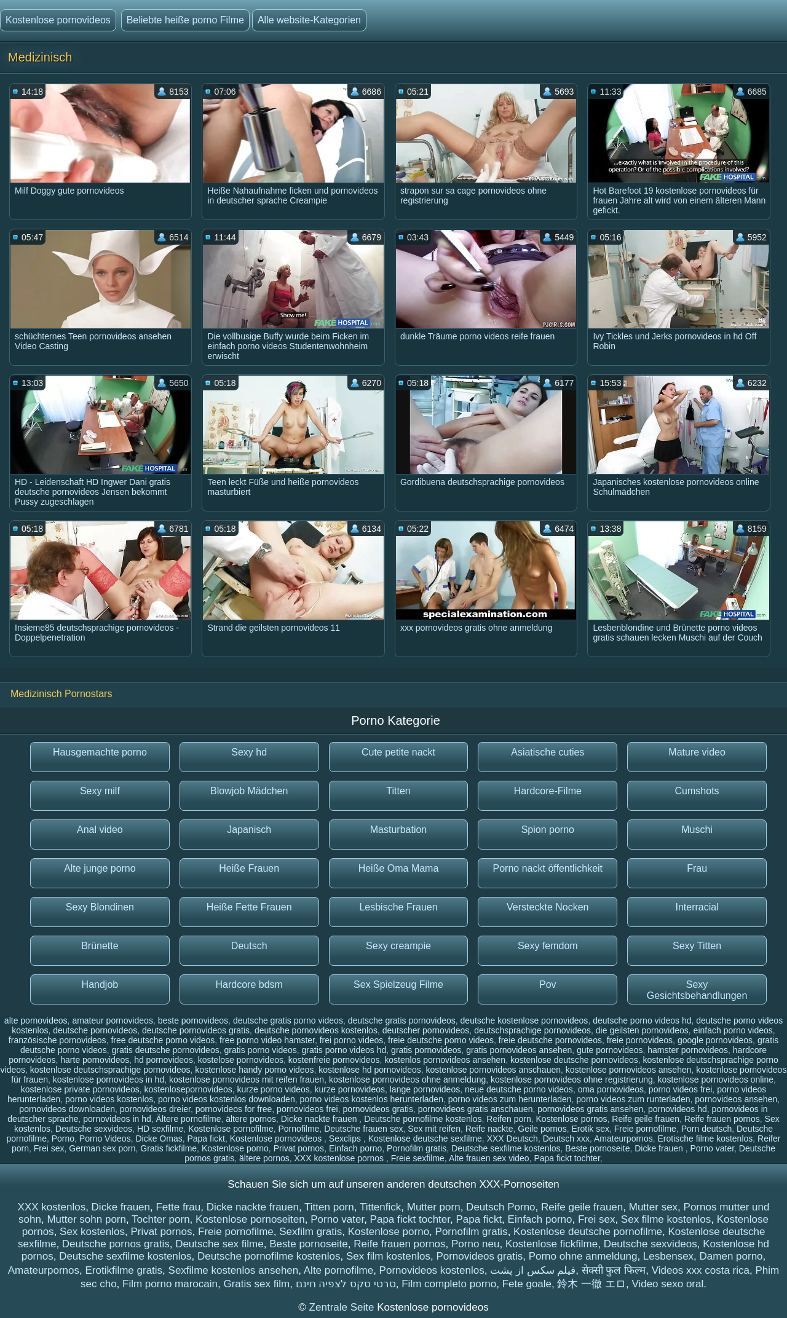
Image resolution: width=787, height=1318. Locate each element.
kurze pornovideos (350, 1089)
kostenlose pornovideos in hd (108, 1079)
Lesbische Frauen (398, 907)
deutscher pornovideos (426, 1030)
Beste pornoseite (597, 1148)
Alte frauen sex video (489, 1158)
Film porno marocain (170, 1284)
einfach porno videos (733, 1030)
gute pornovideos (610, 1050)
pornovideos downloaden (67, 1109)
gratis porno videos (260, 1050)
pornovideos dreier (155, 1109)
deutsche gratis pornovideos (402, 1020)
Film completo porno (448, 1284)
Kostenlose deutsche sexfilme (425, 1138)
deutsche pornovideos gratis (196, 1030)
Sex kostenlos (92, 1231)
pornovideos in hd (117, 1119)
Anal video (100, 829)
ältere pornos (251, 1119)
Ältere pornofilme (188, 1119)
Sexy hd (249, 752)
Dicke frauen (660, 1148)
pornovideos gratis (378, 1109)
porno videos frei (681, 1089)
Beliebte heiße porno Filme (185, 20)
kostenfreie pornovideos (334, 1060)
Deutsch (249, 946)
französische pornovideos (57, 1040)
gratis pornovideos (426, 1050)
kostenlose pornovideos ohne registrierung (572, 1079)
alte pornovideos (36, 1020)
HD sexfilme (160, 1129)
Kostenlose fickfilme (551, 1244)
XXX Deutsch (512, 1138)
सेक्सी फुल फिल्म (614, 1270)
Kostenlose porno (235, 1148)
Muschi (697, 829)
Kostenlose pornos (571, 1119)
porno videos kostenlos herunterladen (371, 1099)
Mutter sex (653, 1207)
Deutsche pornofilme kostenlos (422, 1119)
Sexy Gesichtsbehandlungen (697, 990)
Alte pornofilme (338, 1270)
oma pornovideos (611, 1089)
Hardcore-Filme (548, 791)
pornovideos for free (234, 1109)
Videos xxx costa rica (700, 1270)
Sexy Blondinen (100, 907)
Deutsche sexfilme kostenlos (505, 1148)
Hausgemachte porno (100, 752)
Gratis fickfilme (168, 1148)
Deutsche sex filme (219, 1244)
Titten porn (329, 1207)
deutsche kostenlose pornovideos (524, 1020)
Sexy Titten (697, 946)
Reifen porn (508, 1119)
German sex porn (102, 1148)
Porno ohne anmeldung (583, 1256)
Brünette (99, 946)
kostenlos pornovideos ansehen (444, 1060)
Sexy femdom (548, 946)
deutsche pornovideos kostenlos (316, 1030)
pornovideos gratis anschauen (475, 1109)
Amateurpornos (623, 1138)
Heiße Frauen (249, 868)
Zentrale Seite (343, 1307)
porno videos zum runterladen (633, 1099)
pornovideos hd (677, 1109)
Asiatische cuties (547, 752)
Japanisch (249, 829)
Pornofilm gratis (416, 1148)
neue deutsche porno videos (519, 1089)
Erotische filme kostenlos (705, 1138)
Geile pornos (542, 1129)
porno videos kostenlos (109, 1099)
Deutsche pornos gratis (116, 1244)
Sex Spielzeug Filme (398, 984)
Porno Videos (105, 1138)
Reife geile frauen (645, 1119)
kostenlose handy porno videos (254, 1070)
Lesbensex (668, 1256)
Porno (63, 1138)
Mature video (697, 752)
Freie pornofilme (645, 1129)
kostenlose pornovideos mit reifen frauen (246, 1079)
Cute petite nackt (398, 752)
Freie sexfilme (418, 1158)
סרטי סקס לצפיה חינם (346, 1284)
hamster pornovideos (687, 1050)
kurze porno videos (273, 1089)
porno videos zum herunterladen (510, 1099)
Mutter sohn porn (86, 1219)
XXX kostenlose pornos (340, 1158)
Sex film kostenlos (388, 1256)
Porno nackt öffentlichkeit (548, 868)
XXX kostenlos (52, 1207)
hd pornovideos (163, 1060)
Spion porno (547, 829)
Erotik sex (590, 1129)
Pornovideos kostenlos (431, 1270)
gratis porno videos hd (344, 1050)
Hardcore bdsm (249, 984)
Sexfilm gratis (310, 1231)
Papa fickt (205, 1138)
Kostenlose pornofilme (231, 1129)
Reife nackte (489, 1129)
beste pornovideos (193, 1020)
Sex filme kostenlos (666, 1219)
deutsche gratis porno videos (288, 1020)
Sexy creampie (398, 946)
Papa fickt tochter (566, 1158)
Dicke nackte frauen (320, 1119)
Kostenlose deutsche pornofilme (587, 1231)
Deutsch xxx (566, 1138)
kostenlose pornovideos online (715, 1079)
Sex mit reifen (434, 1129)
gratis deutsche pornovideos (165, 1050)
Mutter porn (434, 1207)
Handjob (100, 984)
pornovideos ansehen (736, 1099)
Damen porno (731, 1256)
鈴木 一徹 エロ (591, 1284)
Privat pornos (299, 1148)
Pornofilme (298, 1129)
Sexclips (346, 1138)
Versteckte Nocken (547, 907)
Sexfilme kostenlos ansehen (233, 1270)
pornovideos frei (307, 1109)
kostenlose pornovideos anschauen (493, 1070)
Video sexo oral (667, 1284)
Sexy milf (100, 791)
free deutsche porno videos (163, 1040)
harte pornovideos (94, 1060)
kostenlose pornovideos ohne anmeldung (407, 1079)
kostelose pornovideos (240, 1060)
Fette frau (178, 1207)
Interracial (696, 907)
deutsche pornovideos (95, 1030)
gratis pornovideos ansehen (519, 1050)
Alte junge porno (100, 868)
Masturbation (398, 829)
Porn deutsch (706, 1129)
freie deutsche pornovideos (550, 1040)
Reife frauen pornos (722, 1119)
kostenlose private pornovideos (80, 1089)
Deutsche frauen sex (363, 1129)
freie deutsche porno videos (441, 1040)
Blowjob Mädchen (249, 791)
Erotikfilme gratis (123, 1270)
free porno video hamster (267, 1040)
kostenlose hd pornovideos (369, 1070)
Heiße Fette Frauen (249, 907)
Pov (547, 984)
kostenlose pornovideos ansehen (629, 1070)
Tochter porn (161, 1219)
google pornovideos (715, 1040)
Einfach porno (355, 1148)
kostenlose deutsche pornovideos (574, 1060)
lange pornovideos (425, 1089)
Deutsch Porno (500, 1207)
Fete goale (527, 1284)
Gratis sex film (256, 1284)
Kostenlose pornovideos (58, 20)
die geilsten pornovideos (642, 1030)
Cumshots (697, 791)
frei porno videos (352, 1040)
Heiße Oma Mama (398, 868)
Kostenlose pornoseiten (250, 1219)
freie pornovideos (640, 1040)
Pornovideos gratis (479, 1256)
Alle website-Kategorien (309, 20)
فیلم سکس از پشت (532, 1270)
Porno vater (712, 1148)
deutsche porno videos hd (642, 1020)
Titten (398, 791)
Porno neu (475, 1244)
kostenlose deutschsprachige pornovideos (110, 1070)
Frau (697, 868)
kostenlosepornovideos (188, 1089)
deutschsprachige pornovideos (532, 1030)
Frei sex (49, 1148)
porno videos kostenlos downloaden (226, 1099)
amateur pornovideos (112, 1020)
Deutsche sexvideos (93, 1129)
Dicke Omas (158, 1138)
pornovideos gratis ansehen (590, 1109)
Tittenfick (380, 1207)
